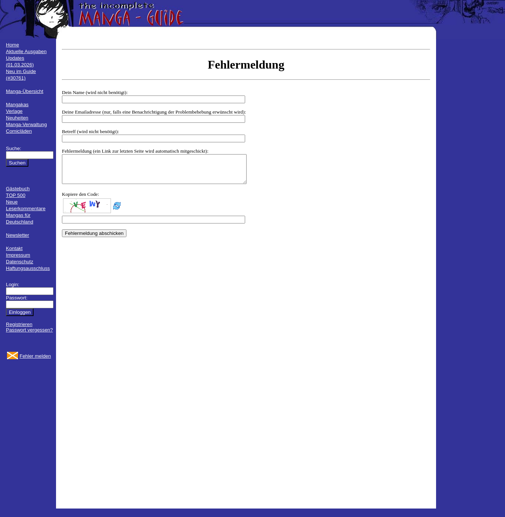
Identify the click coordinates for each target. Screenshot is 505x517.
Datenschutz (19, 261)
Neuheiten (17, 118)
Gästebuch (17, 188)
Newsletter (17, 235)
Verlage (14, 111)
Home (12, 45)
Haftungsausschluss (28, 268)
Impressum (18, 255)
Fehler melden (35, 356)
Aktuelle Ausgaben (26, 51)
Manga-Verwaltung (26, 124)
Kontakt (14, 248)
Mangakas (17, 104)
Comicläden (19, 131)
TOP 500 (15, 195)
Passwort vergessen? (29, 330)
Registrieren (19, 324)
